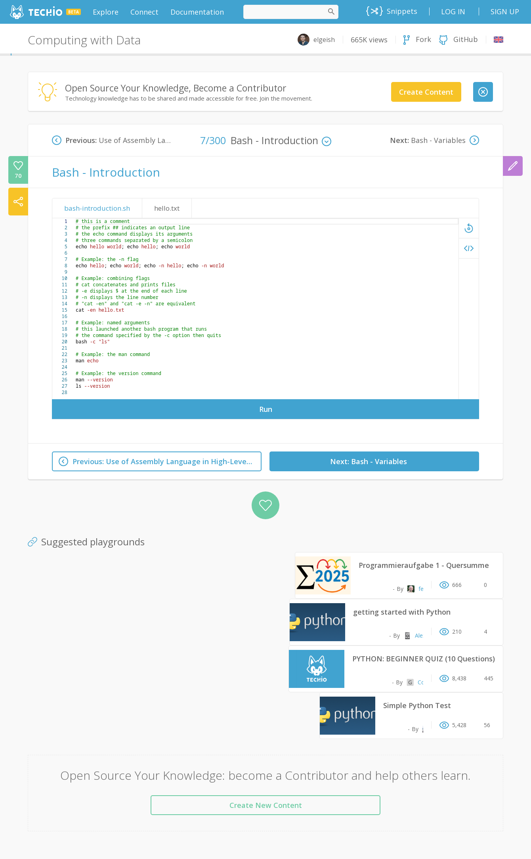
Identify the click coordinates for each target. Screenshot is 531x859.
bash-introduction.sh (97, 208)
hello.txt (167, 208)
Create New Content (265, 805)
